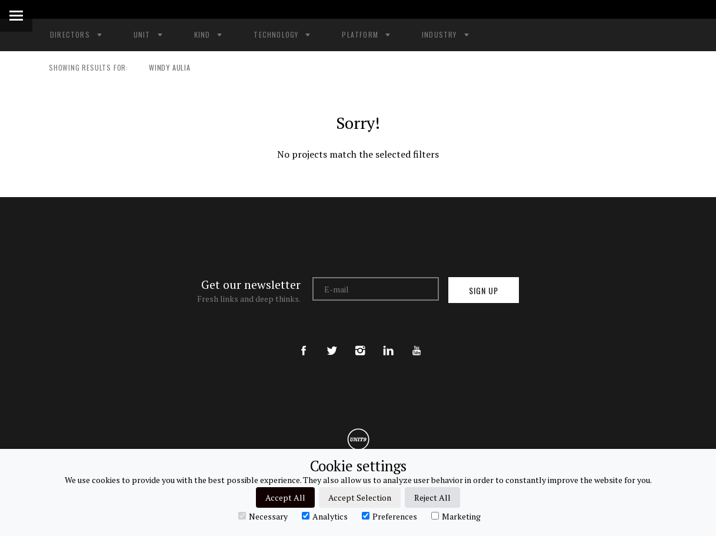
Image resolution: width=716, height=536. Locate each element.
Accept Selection (359, 497)
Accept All (285, 497)
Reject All (432, 497)
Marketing (456, 516)
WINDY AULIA (164, 67)
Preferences (389, 516)
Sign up (483, 290)
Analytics (325, 516)
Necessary (263, 516)
